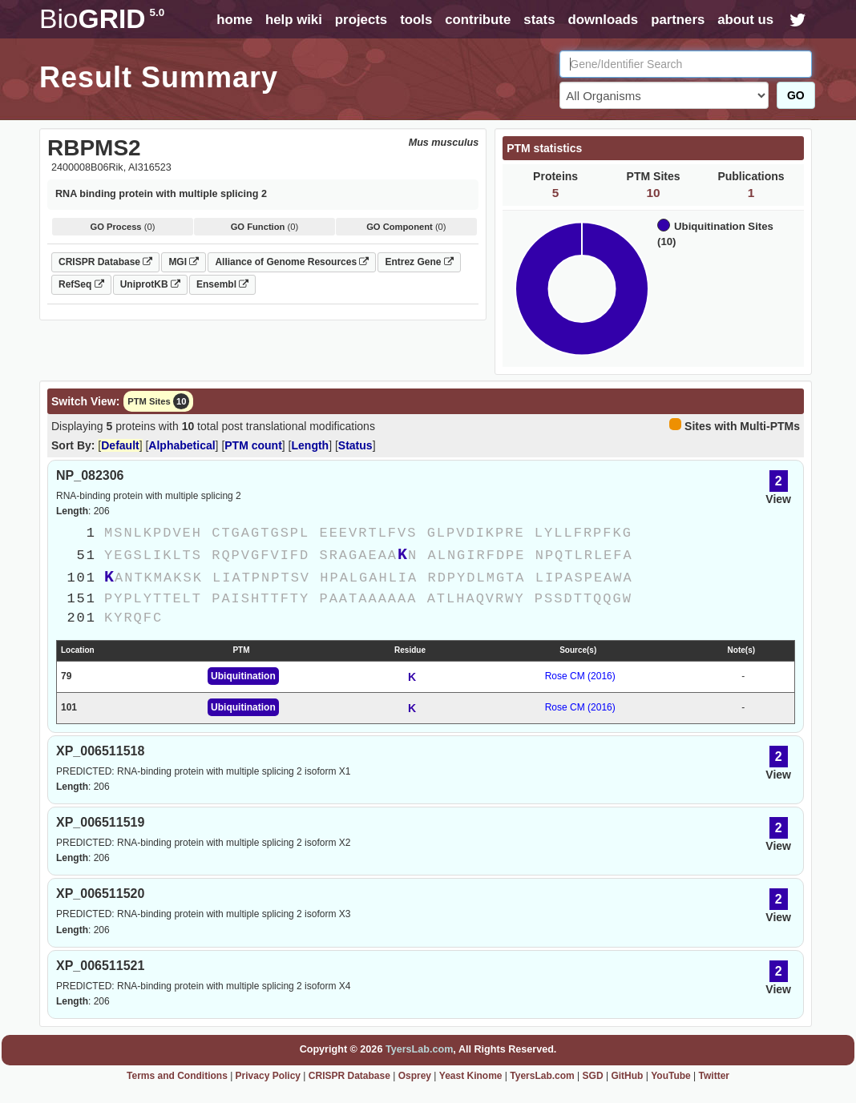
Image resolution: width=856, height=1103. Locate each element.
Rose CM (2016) (580, 676)
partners (678, 19)
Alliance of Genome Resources (292, 262)
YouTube (671, 1075)
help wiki (293, 19)
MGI (183, 262)
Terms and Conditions (177, 1075)
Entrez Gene (419, 262)
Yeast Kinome (471, 1075)
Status (355, 445)
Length (310, 445)
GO (796, 95)
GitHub (627, 1075)
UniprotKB (150, 284)
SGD (593, 1075)
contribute (478, 19)
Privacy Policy (268, 1075)
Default (120, 445)
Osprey (414, 1075)
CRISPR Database (105, 262)
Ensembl (222, 284)
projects (361, 19)
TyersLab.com (419, 1049)
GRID (101, 19)
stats (539, 19)
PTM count (253, 445)
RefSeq (81, 284)
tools (416, 19)
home (234, 19)
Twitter (714, 1075)
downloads (602, 19)
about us (745, 19)
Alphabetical (181, 445)
